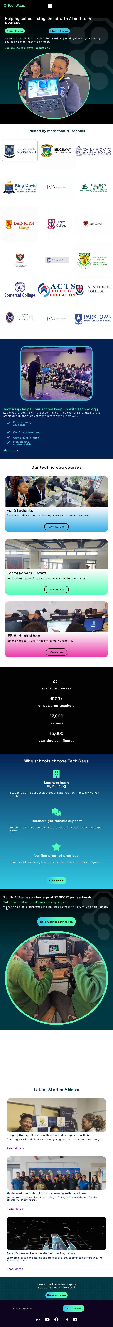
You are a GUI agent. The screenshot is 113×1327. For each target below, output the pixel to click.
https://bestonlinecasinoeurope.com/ (47, 1056)
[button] (50, 5)
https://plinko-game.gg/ (44, 1041)
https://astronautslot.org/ (36, 1046)
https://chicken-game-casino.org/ (30, 1051)
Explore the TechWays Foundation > (28, 47)
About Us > (10, 450)
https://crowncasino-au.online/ (48, 1062)
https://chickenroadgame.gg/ (47, 1036)
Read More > (15, 1148)
